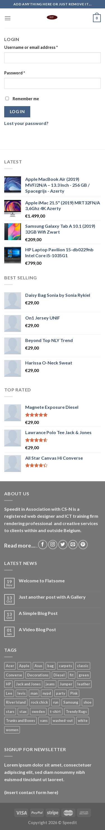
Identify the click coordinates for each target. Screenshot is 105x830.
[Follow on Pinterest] (83, 544)
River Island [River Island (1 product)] (16, 702)
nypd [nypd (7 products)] (47, 693)
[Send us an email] (73, 544)
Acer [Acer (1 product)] (10, 665)
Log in (17, 111)
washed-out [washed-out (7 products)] (63, 720)
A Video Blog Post (37, 629)
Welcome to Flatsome (42, 580)
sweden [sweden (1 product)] (38, 711)
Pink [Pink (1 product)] (74, 693)
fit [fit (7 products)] (72, 675)
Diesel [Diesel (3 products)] (59, 675)
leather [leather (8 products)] (83, 684)
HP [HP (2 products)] (8, 684)
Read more (17, 545)
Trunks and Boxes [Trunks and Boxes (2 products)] (20, 720)
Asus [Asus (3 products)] (38, 665)
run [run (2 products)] (55, 702)
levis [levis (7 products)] (21, 693)
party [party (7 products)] (60, 693)
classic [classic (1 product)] (82, 665)
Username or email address (31, 47)
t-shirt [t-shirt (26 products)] (55, 711)
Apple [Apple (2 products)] (24, 665)
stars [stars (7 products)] (10, 711)
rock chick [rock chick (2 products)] (39, 702)
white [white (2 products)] (83, 720)
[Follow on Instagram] (52, 544)
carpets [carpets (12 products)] (65, 665)
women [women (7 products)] (12, 730)
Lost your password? (26, 123)
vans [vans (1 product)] (44, 720)
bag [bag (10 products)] (50, 665)
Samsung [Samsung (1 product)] (70, 702)
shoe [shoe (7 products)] (87, 702)
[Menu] (7, 18)
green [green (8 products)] (84, 675)
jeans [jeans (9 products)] (50, 684)
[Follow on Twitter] (62, 544)
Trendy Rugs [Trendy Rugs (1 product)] (76, 711)
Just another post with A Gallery (52, 596)
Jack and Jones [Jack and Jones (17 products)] (28, 684)
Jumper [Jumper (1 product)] (66, 684)
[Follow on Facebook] (42, 544)
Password (14, 72)
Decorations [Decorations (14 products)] (37, 675)
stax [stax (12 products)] (23, 711)
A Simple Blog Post (38, 613)
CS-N (66, 509)
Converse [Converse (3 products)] (14, 675)
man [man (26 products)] (34, 693)
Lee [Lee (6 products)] (9, 693)
